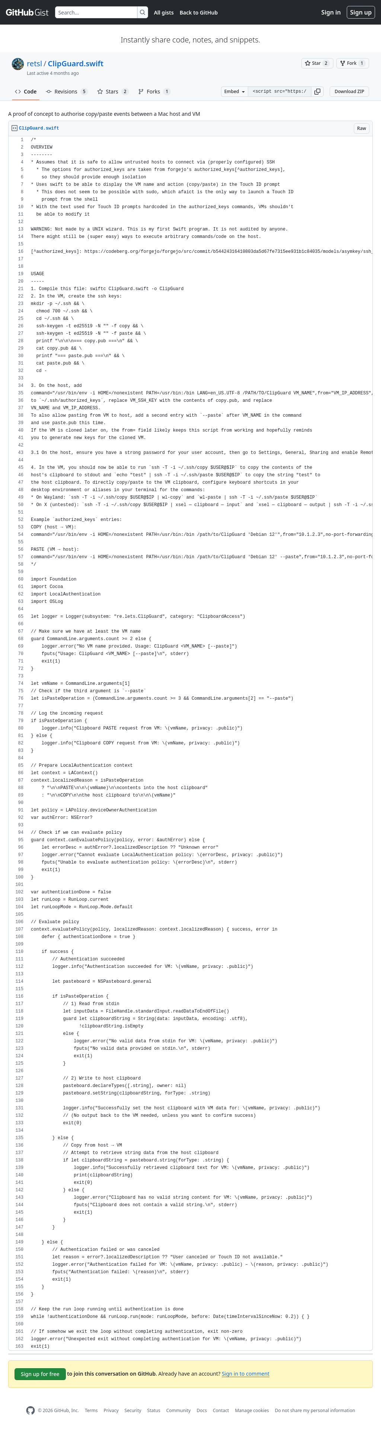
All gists (164, 12)
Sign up (361, 12)
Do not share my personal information (315, 1410)
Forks (154, 91)
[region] (190, 743)
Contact (221, 1410)
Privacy (111, 1410)
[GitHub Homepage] (30, 1410)
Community (178, 1410)
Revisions (67, 91)
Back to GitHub (199, 12)
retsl (34, 63)
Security (133, 1410)
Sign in (331, 12)
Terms (91, 1410)
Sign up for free (40, 1373)
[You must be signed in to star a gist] (317, 63)
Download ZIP (349, 91)
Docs (201, 1410)
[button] (317, 91)
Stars (113, 91)
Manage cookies (252, 1410)
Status (153, 1410)
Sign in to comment (245, 1373)
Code (26, 91)
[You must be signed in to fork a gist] (352, 63)
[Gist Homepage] (27, 12)
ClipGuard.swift (76, 63)
